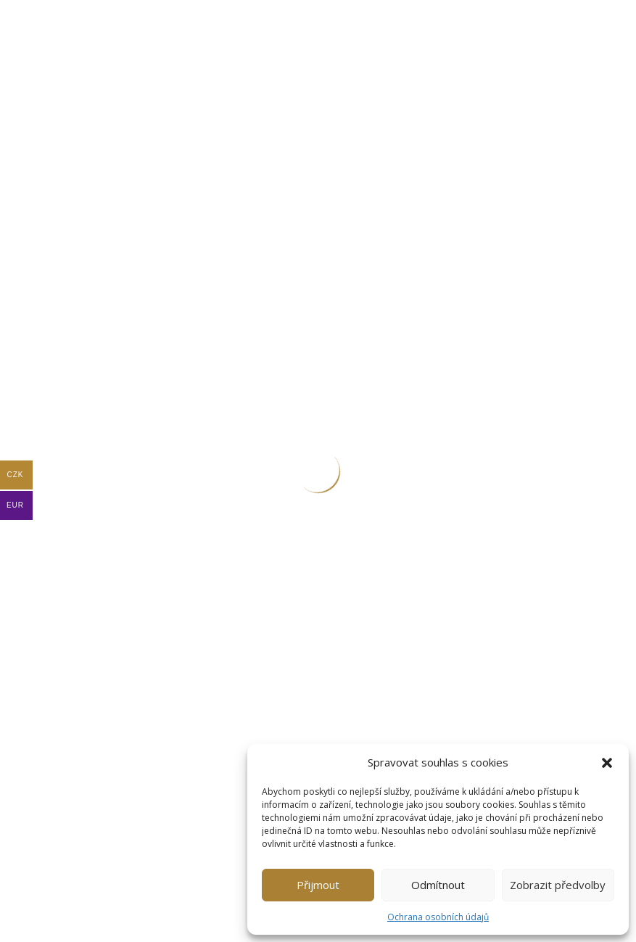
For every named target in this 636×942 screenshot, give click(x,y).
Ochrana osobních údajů (438, 917)
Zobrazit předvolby (558, 884)
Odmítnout (438, 884)
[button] (607, 763)
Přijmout (318, 884)
